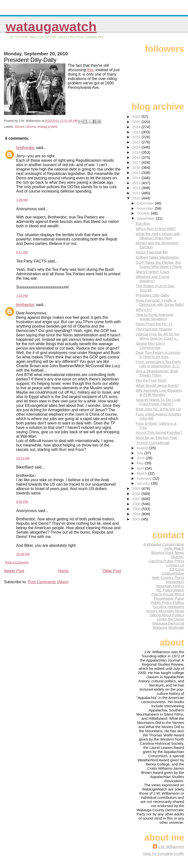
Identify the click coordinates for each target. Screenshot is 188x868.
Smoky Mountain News (165, 611)
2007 (136, 499)
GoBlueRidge (173, 573)
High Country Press (168, 577)
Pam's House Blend (168, 594)
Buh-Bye (143, 223)
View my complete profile (163, 853)
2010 (136, 198)
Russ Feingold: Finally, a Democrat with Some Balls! (160, 302)
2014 (136, 178)
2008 (136, 493)
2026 (136, 116)
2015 (136, 173)
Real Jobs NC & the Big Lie (158, 409)
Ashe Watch (174, 548)
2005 (136, 509)
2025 (136, 122)
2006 (136, 504)
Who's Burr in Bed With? (156, 229)
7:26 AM (22, 200)
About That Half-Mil (151, 252)
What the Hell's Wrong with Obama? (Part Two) (158, 236)
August (143, 448)
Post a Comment (16, 562)
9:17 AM (22, 252)
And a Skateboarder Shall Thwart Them (157, 373)
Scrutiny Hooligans (168, 607)
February (145, 478)
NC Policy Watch (170, 590)
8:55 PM (22, 501)
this (90, 70)
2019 (136, 152)
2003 (136, 519)
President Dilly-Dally (152, 295)
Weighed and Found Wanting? (152, 278)
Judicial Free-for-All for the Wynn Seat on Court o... (157, 336)
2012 (136, 188)
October (144, 213)
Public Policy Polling (167, 602)
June (141, 458)
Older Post (112, 571)
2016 (136, 167)
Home (63, 571)
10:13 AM (22, 458)
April (141, 468)
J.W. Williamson (171, 847)
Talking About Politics (166, 615)
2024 (136, 127)
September (146, 218)
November (146, 208)
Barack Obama (25, 126)
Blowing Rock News (167, 552)
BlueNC (177, 557)
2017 (136, 162)
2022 (136, 137)
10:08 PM (23, 554)
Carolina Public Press (166, 561)
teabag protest (47, 126)
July (140, 453)
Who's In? (144, 310)
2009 (136, 488)
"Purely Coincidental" (153, 443)
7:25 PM (22, 295)
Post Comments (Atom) (48, 582)
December (146, 203)
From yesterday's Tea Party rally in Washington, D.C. (158, 364)
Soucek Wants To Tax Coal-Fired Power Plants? (158, 402)
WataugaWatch (51, 26)
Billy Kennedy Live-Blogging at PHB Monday (159, 392)
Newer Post (14, 571)
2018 (136, 157)
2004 (136, 514)
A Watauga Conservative (163, 544)
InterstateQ (175, 582)
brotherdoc (25, 148)
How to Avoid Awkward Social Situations (154, 316)
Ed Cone (177, 569)
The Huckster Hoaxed (154, 329)
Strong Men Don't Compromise (150, 345)
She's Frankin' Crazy (153, 272)
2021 (136, 142)
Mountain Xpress (170, 586)
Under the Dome (170, 619)
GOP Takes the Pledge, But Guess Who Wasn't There (159, 264)
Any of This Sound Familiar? (159, 432)
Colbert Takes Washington (157, 257)
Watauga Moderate (168, 627)
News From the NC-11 (154, 324)
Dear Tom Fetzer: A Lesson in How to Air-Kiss (158, 354)
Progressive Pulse (169, 598)
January (144, 483)
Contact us (175, 565)
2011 (136, 193)
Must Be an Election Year (156, 437)
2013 (136, 183)
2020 (136, 147)
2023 (136, 132)
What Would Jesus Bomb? (157, 385)
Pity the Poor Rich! (151, 380)
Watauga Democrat (168, 623)
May (141, 463)
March (142, 473)
